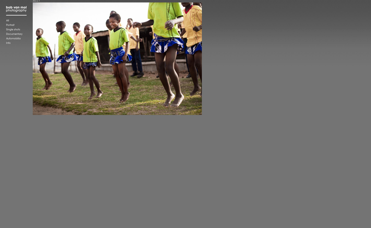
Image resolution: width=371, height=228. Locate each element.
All (7, 21)
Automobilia (13, 39)
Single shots (13, 30)
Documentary (14, 34)
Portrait (10, 25)
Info (8, 43)
